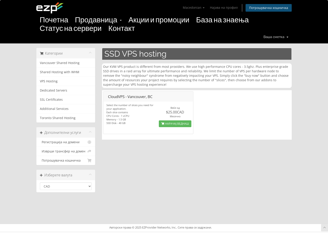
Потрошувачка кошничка (268, 8)
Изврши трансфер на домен (66, 151)
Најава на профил (224, 7)
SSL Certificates (51, 100)
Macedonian (194, 7)
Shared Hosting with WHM (59, 72)
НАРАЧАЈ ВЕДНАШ (175, 124)
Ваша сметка (275, 37)
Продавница (98, 20)
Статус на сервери (70, 28)
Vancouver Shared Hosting (60, 63)
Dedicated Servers (53, 90)
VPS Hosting (49, 81)
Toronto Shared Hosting (58, 118)
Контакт (121, 28)
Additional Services (54, 109)
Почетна (54, 20)
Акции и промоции (158, 20)
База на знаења (222, 20)
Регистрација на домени (66, 142)
